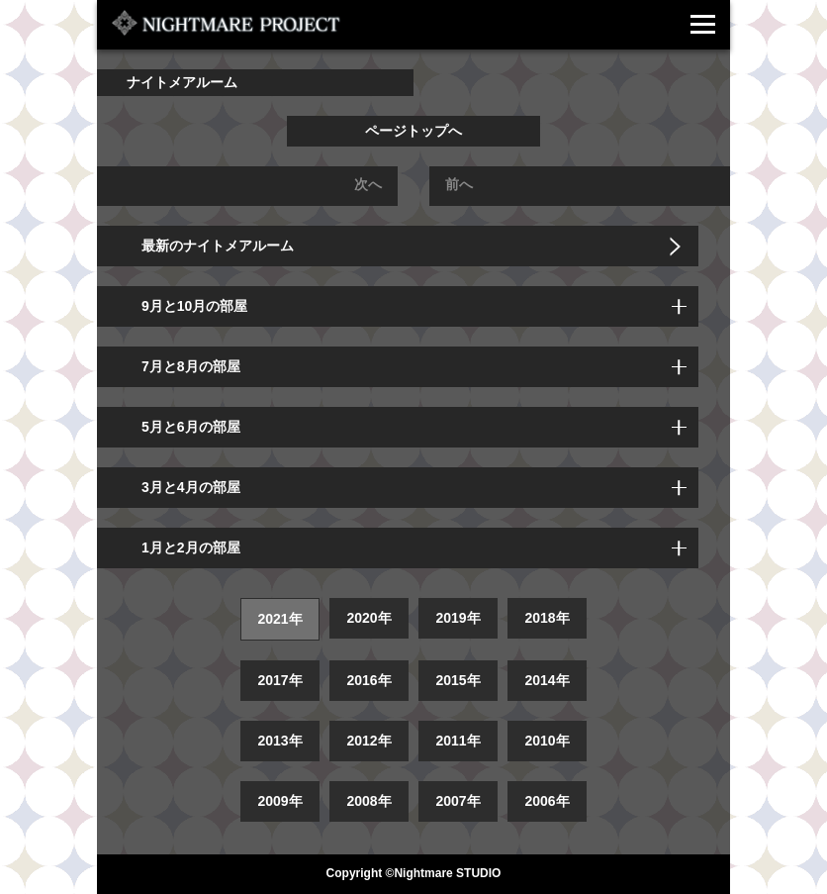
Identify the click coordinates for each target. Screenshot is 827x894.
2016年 (368, 680)
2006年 (546, 801)
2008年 (368, 801)
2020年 (368, 618)
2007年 (457, 801)
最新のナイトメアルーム (217, 245)
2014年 (546, 680)
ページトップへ (413, 131)
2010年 (546, 740)
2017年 (279, 680)
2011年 (457, 740)
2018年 (546, 618)
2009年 (279, 801)
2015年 (457, 680)
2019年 (457, 618)
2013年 (279, 740)
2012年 (368, 740)
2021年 (279, 619)
